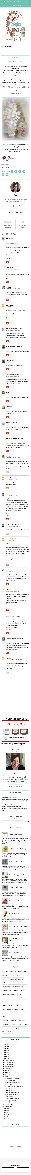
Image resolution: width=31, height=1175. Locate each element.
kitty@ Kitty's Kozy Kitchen (14, 328)
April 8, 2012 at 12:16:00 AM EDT (13, 376)
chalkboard (13, 979)
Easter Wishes (9, 1096)
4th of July (5, 971)
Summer (24, 1016)
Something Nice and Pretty (14, 346)
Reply (7, 262)
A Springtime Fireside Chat (12, 1082)
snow (12, 1016)
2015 (5, 1052)
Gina (15, 773)
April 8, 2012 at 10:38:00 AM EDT (13, 440)
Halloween (13, 998)
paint (22, 1009)
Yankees (10, 1031)
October (7, 1064)
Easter (7, 167)
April (6, 1076)
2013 (5, 1056)
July (6, 1070)
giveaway (13, 994)
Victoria (8, 456)
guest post (5, 998)
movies (16, 1005)
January (7, 1106)
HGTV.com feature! (14, 953)
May (6, 1074)
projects (10, 1013)
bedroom (12, 975)
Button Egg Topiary (10, 1100)
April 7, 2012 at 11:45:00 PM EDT (13, 348)
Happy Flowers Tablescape (12, 1098)
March (7, 1102)
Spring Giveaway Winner (12, 1094)
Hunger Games (11, 1001)
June (6, 1072)
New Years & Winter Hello (15, 862)
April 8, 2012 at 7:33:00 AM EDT (12, 394)
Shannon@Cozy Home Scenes (15, 438)
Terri (7, 570)
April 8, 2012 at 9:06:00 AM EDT (12, 408)
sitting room (5, 1016)
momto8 (8, 478)
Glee (19, 994)
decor (10, 983)
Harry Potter (21, 998)
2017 (5, 1048)
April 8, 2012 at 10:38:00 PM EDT (13, 526)
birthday (19, 975)
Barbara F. (9, 287)
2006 (5, 1118)
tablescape (13, 1020)
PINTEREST (17, 1)
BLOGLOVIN (17, 5)
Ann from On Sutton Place (13, 524)
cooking (4, 983)
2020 (5, 1044)
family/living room (6, 990)
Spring (18, 1016)
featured (16, 990)
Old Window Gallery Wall (15, 888)
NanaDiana (9, 406)
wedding (15, 1028)
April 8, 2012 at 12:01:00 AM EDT (13, 362)
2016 (5, 1050)
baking (24, 971)
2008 (5, 1114)
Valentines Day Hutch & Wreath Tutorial (19, 927)
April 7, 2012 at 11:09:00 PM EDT (13, 240)
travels (13, 1024)
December (8, 1060)
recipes (25, 1013)
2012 (5, 1058)
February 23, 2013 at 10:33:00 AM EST (14, 659)
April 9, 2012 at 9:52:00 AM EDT (12, 571)
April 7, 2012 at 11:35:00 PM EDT (13, 306)
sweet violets (10, 360)
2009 (5, 1112)
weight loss (22, 1028)
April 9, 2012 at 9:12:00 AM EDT (12, 540)
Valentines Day (6, 1028)
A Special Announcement (12, 1078)
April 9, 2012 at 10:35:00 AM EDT (13, 591)
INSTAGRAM (8, 1)
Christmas (20, 979)
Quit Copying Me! (10, 1080)
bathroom (5, 975)
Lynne (7, 589)
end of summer (6, 986)
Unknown (8, 658)
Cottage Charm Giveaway (15, 834)
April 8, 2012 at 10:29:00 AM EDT (13, 424)
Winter (4, 1031)
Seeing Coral (8, 1084)
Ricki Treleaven (10, 305)
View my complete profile (15, 786)
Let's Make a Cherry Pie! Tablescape (15, 1086)
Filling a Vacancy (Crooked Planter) (18, 875)
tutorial (19, 1024)
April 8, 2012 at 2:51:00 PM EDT (12, 479)
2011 (5, 1108)
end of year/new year (17, 986)
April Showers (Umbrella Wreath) (17, 849)
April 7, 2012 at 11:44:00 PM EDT (13, 330)
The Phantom (8, 1090)
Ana (7, 493)
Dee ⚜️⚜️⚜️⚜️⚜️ (11, 539)
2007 (5, 1116)
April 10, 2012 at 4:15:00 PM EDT (13, 640)
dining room (17, 983)
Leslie (7, 392)
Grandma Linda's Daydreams (14, 638)
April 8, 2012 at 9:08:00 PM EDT (12, 495)
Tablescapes (22, 1020)
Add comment (6, 678)
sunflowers (5, 1020)
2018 (5, 1046)
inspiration (20, 1001)
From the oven (9, 1088)
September (8, 1066)
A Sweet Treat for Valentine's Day (17, 901)
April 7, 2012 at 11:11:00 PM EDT (13, 269)
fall (26, 986)
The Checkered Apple (12, 374)
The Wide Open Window (12, 1092)
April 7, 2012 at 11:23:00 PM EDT (13, 288)
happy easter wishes (18, 667)
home (3, 1001)
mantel (10, 1005)
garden (22, 990)
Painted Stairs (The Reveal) (15, 914)
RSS (25, 1)
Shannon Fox (9, 238)
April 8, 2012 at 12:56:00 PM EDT (13, 457)
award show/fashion (15, 971)
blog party (5, 979)
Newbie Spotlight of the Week (10, 1009)
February (7, 1104)
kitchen (4, 1005)
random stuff (17, 1013)
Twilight (26, 1024)
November (8, 1062)
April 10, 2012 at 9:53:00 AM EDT (13, 616)
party (3, 1013)
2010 (5, 1110)
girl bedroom (5, 994)
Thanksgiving (5, 1024)
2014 (5, 1054)
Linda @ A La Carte (11, 422)
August (7, 1068)
